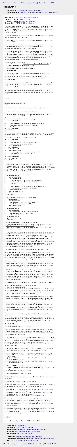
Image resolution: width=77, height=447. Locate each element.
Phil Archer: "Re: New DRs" (25, 427)
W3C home (6, 3)
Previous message (35, 12)
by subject (44, 438)
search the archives (32, 440)
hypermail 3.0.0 (27, 444)
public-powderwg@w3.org (34, 3)
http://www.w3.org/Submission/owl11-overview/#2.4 (27, 396)
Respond (30, 10)
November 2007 (49, 3)
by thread (37, 438)
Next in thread (53, 12)
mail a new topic (37, 436)
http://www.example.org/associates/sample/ (20, 226)
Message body (21, 10)
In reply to (45, 12)
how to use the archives (18, 440)
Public (23, 3)
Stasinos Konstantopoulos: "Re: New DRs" (33, 429)
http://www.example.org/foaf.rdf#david (36, 64)
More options (38, 10)
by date (31, 438)
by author (51, 438)
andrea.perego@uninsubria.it (28, 17)
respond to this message (23, 436)
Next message (24, 12)
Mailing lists (15, 3)
